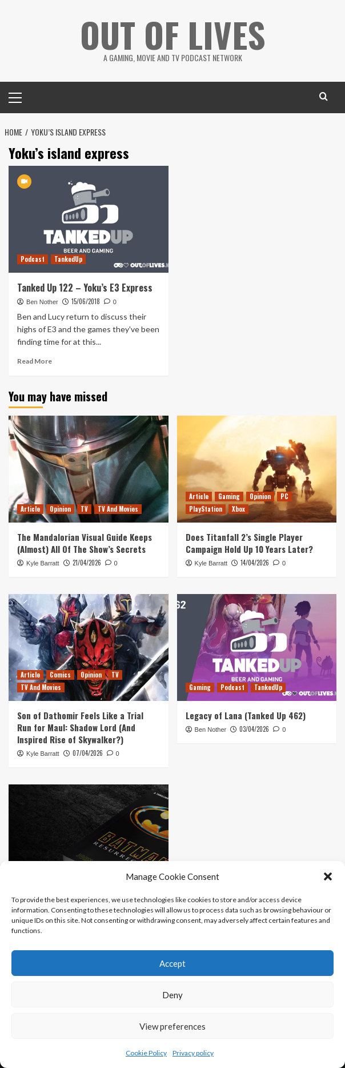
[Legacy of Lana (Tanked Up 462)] (257, 647)
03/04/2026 (254, 729)
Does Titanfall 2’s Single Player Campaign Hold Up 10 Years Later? (249, 543)
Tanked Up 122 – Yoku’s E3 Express (85, 287)
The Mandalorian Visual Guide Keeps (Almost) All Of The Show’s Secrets (84, 543)
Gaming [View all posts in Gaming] (229, 496)
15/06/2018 (85, 301)
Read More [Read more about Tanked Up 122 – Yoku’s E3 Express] (34, 361)
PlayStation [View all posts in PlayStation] (205, 508)
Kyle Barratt (42, 563)
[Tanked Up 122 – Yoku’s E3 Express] (89, 219)
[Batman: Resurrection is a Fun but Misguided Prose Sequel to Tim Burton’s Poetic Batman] (89, 837)
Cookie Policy (146, 1053)
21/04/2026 (87, 562)
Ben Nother (42, 301)
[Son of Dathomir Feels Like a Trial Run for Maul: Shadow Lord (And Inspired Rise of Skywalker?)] (89, 647)
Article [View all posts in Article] (30, 508)
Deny (172, 995)
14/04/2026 (254, 562)
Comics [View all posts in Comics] (60, 674)
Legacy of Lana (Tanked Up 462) (246, 715)
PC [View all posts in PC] (284, 496)
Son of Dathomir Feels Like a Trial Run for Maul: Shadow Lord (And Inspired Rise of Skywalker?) (80, 727)
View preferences (172, 1026)
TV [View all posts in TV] (84, 508)
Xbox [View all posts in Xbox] (238, 508)
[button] (328, 876)
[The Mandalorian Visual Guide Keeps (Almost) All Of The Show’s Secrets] (89, 469)
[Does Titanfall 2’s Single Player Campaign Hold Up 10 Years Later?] (257, 469)
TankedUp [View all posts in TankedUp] (68, 259)
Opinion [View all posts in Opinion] (60, 508)
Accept (172, 963)
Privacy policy (193, 1053)
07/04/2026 (88, 753)
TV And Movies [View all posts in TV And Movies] (118, 508)
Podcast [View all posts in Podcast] (33, 259)
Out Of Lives (173, 34)
